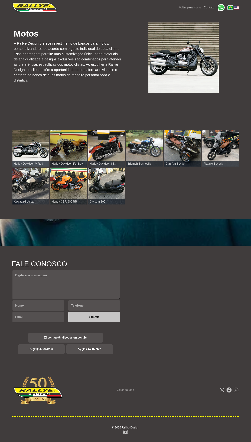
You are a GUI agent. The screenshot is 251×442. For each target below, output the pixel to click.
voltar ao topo (125, 389)
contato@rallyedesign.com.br (65, 337)
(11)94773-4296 (41, 349)
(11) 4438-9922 (89, 349)
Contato (209, 7)
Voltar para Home (190, 7)
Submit (94, 317)
